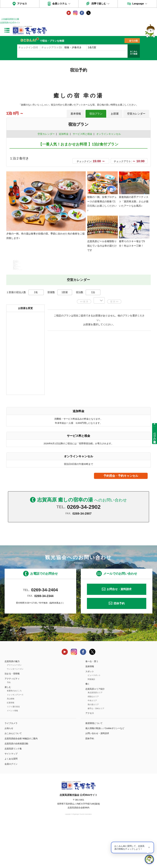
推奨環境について (94, 767)
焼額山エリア (93, 740)
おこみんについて (13, 777)
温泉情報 (89, 710)
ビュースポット (94, 719)
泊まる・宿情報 (12, 717)
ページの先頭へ (154, 436)
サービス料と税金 (82, 134)
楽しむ (8, 730)
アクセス (22, 3)
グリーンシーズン (14, 709)
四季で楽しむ (98, 3)
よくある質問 (11, 802)
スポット (89, 715)
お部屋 (115, 113)
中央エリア (92, 744)
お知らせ (9, 772)
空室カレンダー (136, 113)
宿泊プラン (95, 113)
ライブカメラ (11, 767)
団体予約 (119, 647)
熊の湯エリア (93, 748)
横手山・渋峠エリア (96, 752)
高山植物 (10, 742)
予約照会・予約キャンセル (120, 519)
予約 (9, 726)
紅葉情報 (10, 746)
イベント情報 (12, 754)
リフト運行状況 (13, 750)
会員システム (59, 3)
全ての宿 (133, 41)
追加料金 (63, 134)
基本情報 (76, 113)
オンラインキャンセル (108, 134)
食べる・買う (91, 705)
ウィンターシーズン (15, 713)
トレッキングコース (15, 738)
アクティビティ (12, 722)
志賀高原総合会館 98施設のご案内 (21, 782)
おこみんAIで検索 (133, 52)
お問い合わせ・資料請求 (97, 777)
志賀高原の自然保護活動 (16, 787)
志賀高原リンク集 (13, 792)
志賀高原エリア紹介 (95, 732)
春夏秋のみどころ (14, 734)
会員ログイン (11, 807)
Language (138, 3)
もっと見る (137, 303)
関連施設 (91, 723)
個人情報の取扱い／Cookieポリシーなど (104, 772)
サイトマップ (11, 797)
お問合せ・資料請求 (119, 633)
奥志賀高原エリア (95, 736)
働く (87, 727)
